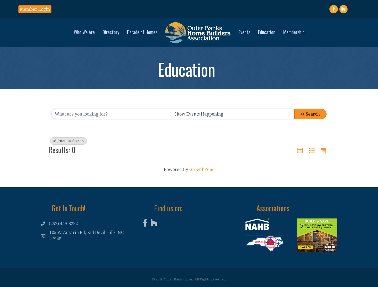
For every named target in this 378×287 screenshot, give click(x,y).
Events (244, 32)
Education (266, 32)
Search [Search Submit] (310, 114)
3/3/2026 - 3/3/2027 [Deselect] (68, 141)
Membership (293, 32)
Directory (111, 32)
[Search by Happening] (233, 114)
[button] (300, 150)
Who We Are (84, 32)
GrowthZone (201, 169)
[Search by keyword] (111, 114)
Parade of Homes (142, 32)
